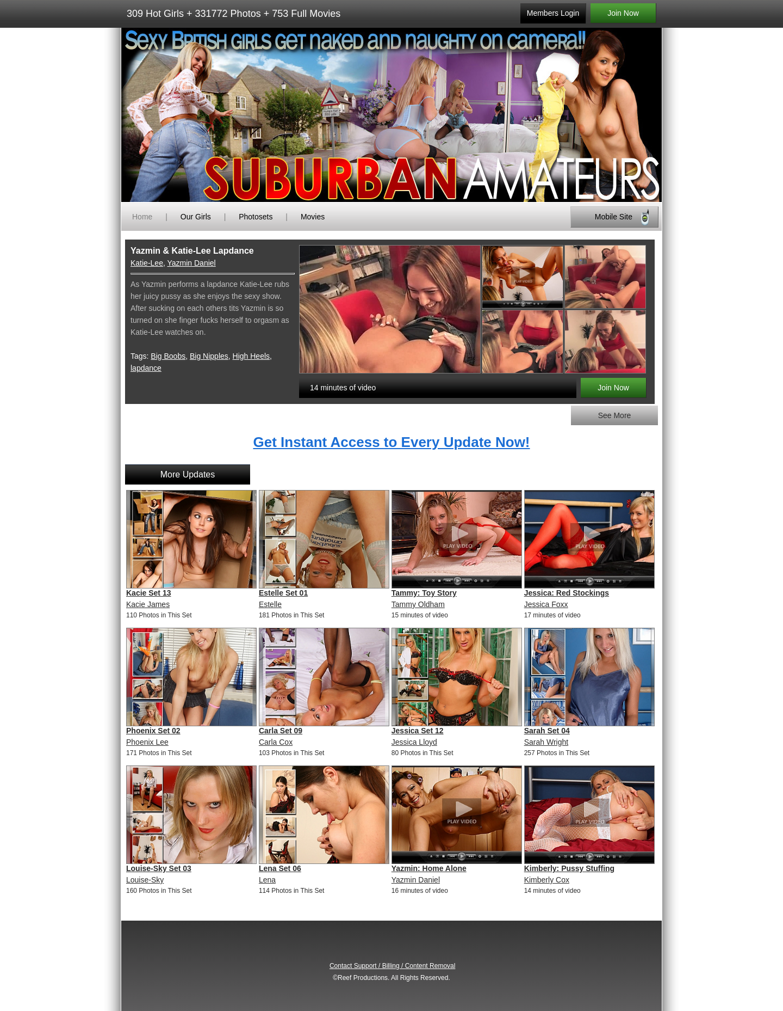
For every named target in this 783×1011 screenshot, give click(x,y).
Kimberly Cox (546, 879)
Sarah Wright (546, 742)
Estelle (270, 604)
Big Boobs (168, 356)
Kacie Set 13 (148, 593)
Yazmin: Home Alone (429, 868)
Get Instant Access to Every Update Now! (391, 442)
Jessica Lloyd (414, 742)
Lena (267, 879)
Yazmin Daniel (191, 263)
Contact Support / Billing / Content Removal (392, 966)
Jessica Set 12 (417, 730)
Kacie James (148, 604)
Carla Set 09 (280, 730)
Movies (313, 216)
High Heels (251, 356)
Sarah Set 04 (547, 730)
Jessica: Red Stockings (566, 593)
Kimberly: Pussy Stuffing (569, 868)
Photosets (255, 216)
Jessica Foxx (546, 604)
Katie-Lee (146, 263)
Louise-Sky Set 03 (158, 868)
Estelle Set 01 (283, 593)
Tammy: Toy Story (424, 593)
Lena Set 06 (280, 868)
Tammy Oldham (418, 604)
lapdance (145, 368)
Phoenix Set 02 (153, 730)
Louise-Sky (145, 879)
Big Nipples (209, 356)
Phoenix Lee (147, 742)
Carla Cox (276, 742)
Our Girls (196, 216)
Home (142, 216)
